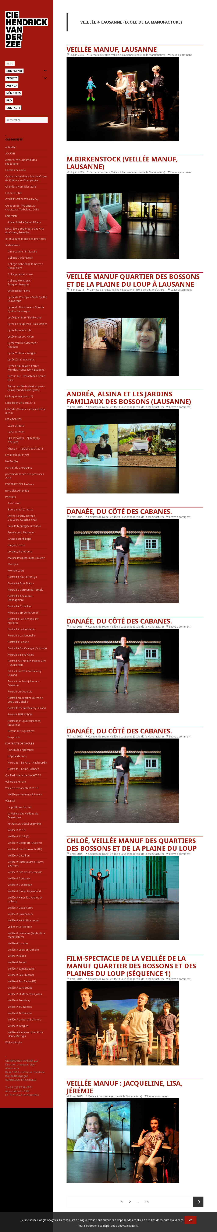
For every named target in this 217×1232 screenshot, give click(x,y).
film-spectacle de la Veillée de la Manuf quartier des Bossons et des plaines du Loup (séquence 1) (131, 966)
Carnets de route (15, 170)
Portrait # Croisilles (19, 606)
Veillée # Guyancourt (20, 908)
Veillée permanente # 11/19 (21, 788)
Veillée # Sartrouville (20, 988)
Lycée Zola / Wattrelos (21, 359)
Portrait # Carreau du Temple (25, 589)
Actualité (10, 147)
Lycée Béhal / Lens (19, 291)
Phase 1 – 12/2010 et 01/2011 (25, 448)
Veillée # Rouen (17, 962)
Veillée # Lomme (18, 943)
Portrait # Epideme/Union (23, 612)
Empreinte (11, 216)
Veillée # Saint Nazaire (21, 968)
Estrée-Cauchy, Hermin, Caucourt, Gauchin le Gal (22, 517)
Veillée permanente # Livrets (25, 794)
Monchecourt (16, 570)
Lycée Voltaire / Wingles (22, 353)
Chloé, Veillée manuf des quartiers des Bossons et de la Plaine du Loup (132, 844)
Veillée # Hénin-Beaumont (23, 920)
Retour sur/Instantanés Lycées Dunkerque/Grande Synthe (26, 388)
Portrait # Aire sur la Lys (22, 577)
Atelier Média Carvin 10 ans (24, 222)
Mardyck (13, 564)
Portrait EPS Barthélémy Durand (27, 708)
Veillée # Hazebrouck (20, 914)
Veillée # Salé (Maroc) (21, 975)
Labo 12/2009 (16, 432)
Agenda (11, 85)
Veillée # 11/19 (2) (18, 836)
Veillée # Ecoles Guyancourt (24, 891)
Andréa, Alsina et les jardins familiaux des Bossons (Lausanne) (129, 397)
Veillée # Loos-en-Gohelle (23, 950)
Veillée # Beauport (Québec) (25, 843)
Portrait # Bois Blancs (21, 583)
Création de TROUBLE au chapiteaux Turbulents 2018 (22, 207)
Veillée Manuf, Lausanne (112, 49)
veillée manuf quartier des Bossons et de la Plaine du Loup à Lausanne (133, 280)
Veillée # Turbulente (20, 1013)
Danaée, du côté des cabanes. (119, 511)
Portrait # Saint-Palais (21, 654)
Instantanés (12, 245)
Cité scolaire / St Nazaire (22, 251)
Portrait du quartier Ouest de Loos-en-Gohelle (25, 700)
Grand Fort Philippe (19, 539)
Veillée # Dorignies (19, 878)
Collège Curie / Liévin (20, 257)
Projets (11, 78)
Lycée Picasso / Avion (21, 336)
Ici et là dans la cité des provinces (25, 239)
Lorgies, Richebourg (20, 551)
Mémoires (13, 93)
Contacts (13, 108)
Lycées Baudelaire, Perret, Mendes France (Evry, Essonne (26, 367)
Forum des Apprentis (21, 750)
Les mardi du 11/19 (17, 455)
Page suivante (198, 1202)
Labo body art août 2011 (20, 403)
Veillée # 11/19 (16, 830)
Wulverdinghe (13, 1042)
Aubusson (14, 503)
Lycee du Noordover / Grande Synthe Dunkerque (26, 309)
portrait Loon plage (17, 490)
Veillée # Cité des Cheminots (25, 872)
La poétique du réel (19, 807)
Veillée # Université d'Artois (24, 1019)
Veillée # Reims (17, 956)
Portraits (10, 497)
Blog (10, 63)
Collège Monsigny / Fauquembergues (19, 282)
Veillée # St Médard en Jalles (25, 994)
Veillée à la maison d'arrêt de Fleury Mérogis (25, 1034)
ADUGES (10, 153)
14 (148, 1200)
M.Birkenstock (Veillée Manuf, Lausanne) (122, 162)
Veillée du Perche (15, 781)
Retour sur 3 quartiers (21, 731)
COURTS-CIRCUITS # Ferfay (22, 199)
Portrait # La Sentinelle (21, 635)
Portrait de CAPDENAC (18, 468)
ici (137, 1226)
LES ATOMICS (13, 419)
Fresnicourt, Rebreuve (21, 532)
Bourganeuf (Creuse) (20, 509)
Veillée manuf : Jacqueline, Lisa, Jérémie (124, 1087)
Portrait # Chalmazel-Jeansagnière (20, 598)
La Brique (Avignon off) (19, 396)
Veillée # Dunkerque (20, 885)
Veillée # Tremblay (19, 1000)
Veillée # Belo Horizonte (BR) (25, 849)
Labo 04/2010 (16, 425)
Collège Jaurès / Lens (20, 274)
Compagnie (14, 71)
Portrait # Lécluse (18, 642)
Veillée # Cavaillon (19, 855)
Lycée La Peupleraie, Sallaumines (27, 324)
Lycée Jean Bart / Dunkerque (25, 317)
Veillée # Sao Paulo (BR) (22, 981)
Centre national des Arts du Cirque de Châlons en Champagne (26, 178)
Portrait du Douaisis (20, 691)
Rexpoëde (14, 737)
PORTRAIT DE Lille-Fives (19, 484)
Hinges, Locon (16, 545)
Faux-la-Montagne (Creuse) (24, 526)
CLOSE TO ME (13, 193)
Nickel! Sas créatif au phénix (24, 824)
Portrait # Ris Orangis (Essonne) (27, 648)
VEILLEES (10, 801)
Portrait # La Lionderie (21, 629)
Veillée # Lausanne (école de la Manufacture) (138, 55)
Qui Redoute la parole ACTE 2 (23, 775)
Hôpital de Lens (17, 756)
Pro (9, 100)
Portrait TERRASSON (20, 714)
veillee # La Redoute (20, 927)
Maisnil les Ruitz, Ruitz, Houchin (26, 558)
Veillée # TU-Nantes (20, 1007)
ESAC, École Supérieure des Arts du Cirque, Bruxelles (24, 230)
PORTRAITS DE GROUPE (19, 743)
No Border (11, 461)
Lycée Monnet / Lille (19, 330)
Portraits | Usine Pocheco (23, 769)
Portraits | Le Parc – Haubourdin (27, 762)
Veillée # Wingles (18, 1026)
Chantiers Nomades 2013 (20, 186)
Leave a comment (181, 55)
